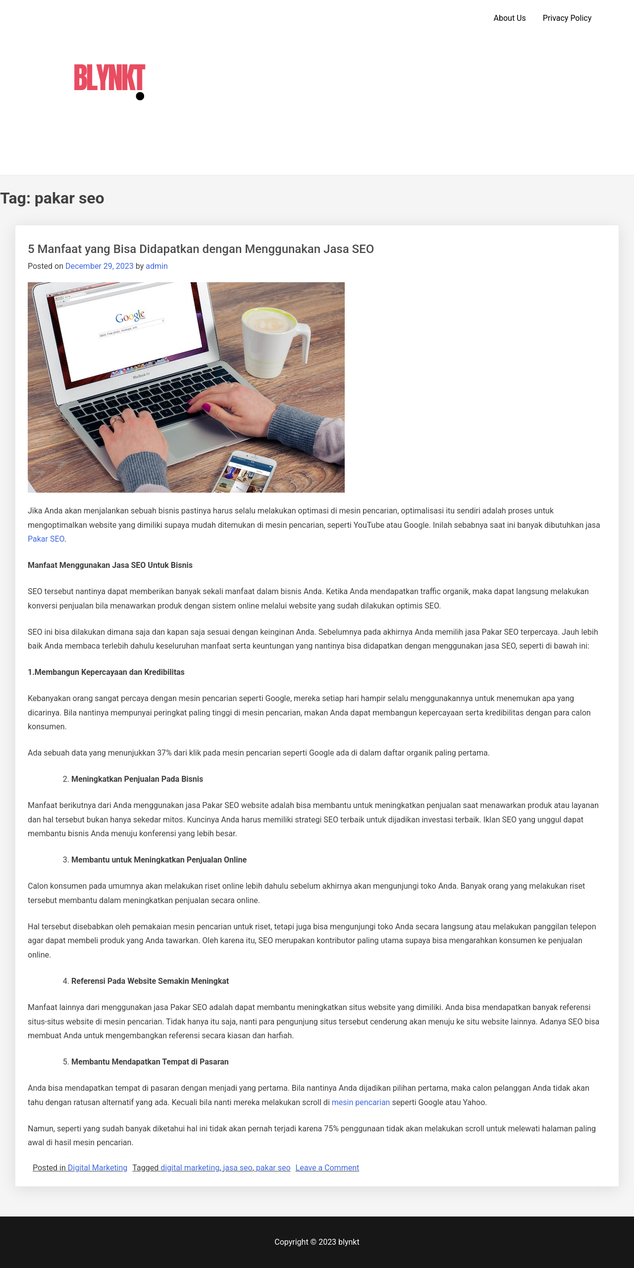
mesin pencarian (361, 1102)
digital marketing (189, 1167)
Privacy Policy (567, 18)
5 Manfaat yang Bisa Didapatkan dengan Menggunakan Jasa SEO (201, 249)
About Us (510, 18)
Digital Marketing (98, 1167)
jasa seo (237, 1167)
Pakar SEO (46, 539)
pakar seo (273, 1167)
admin (156, 266)
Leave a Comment (328, 1167)
